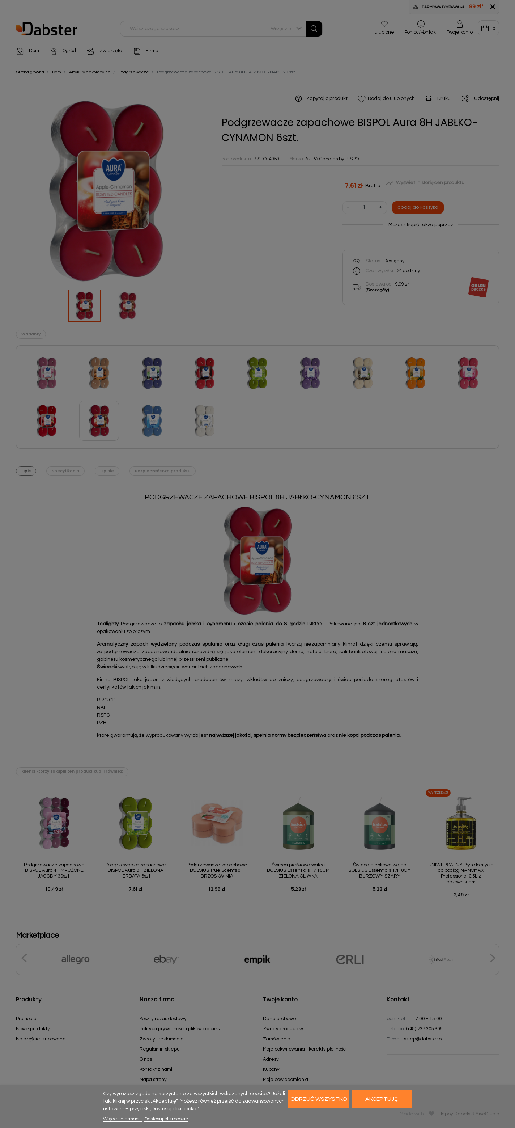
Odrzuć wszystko (318, 1099)
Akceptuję (381, 1099)
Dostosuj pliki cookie (166, 1118)
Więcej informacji (122, 1118)
